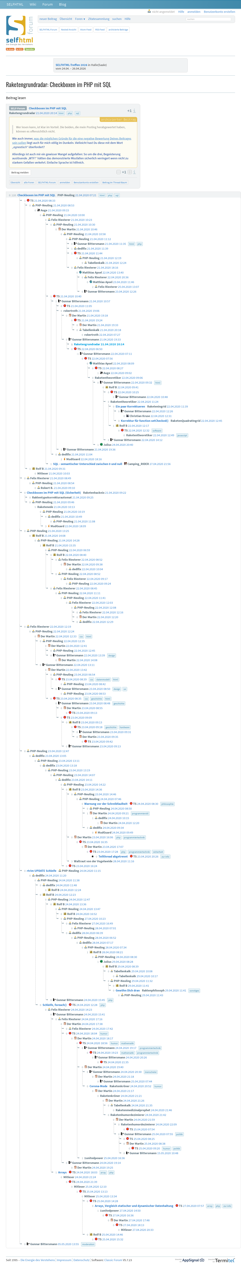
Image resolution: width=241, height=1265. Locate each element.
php (70, 113)
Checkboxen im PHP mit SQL (48, 108)
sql (77, 113)
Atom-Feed (85, 29)
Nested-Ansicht (68, 29)
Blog (62, 4)
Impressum (64, 1260)
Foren (79, 19)
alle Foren (29, 182)
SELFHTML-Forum (48, 29)
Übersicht (66, 19)
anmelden (65, 182)
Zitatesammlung (98, 19)
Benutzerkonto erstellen (86, 182)
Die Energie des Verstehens (38, 1260)
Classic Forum (113, 1260)
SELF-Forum (18, 108)
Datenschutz (81, 1260)
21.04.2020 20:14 (46, 113)
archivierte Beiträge (118, 29)
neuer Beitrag (48, 19)
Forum (47, 4)
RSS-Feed (100, 29)
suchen (117, 19)
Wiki (33, 4)
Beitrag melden (20, 172)
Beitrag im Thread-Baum (114, 182)
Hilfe (128, 19)
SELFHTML (15, 4)
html (61, 113)
